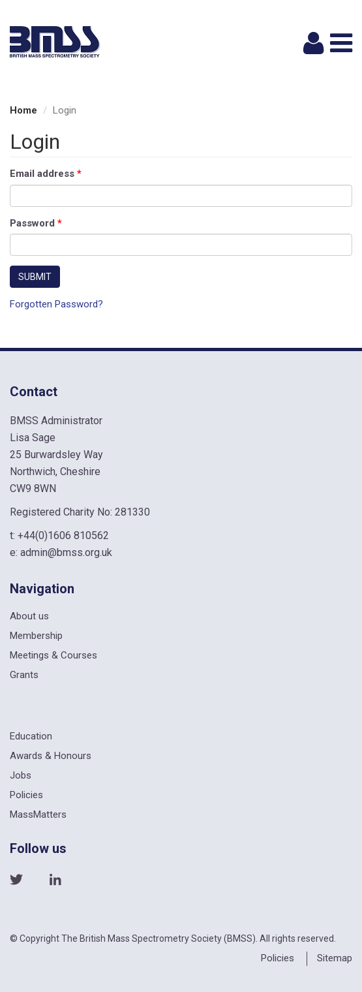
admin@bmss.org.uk (66, 552)
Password (36, 223)
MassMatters (38, 814)
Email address (46, 173)
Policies (26, 795)
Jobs (20, 775)
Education (31, 736)
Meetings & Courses (53, 655)
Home (23, 110)
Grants (24, 675)
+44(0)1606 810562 (63, 535)
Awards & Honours (50, 756)
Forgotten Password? (56, 304)
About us (29, 616)
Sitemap (334, 958)
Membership (36, 636)
